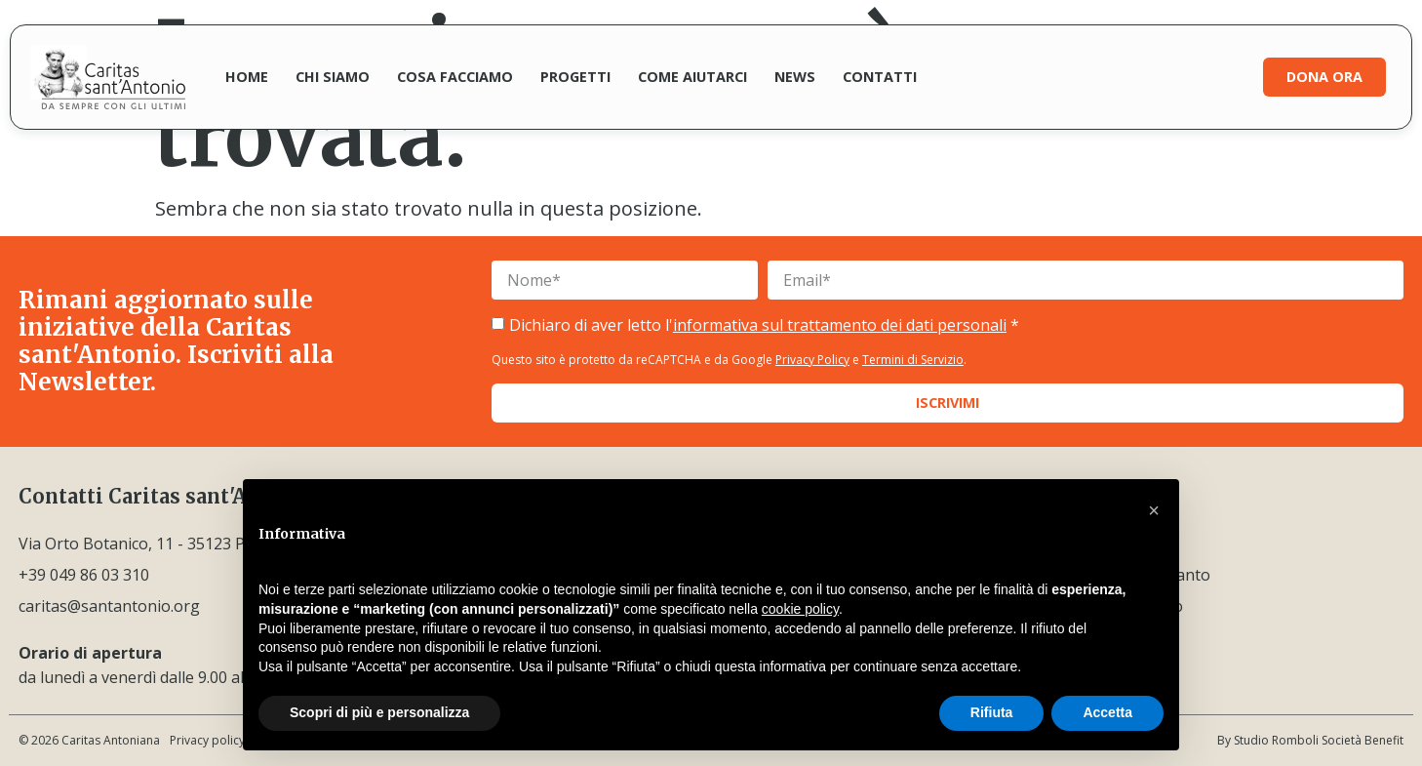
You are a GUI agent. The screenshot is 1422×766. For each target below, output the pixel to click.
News (794, 76)
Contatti (880, 76)
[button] (1153, 510)
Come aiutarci (692, 76)
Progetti (575, 76)
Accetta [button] (1107, 712)
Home (246, 76)
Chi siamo (333, 76)
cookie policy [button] (800, 609)
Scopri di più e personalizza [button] (379, 712)
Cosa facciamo (455, 76)
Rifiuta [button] (991, 712)
